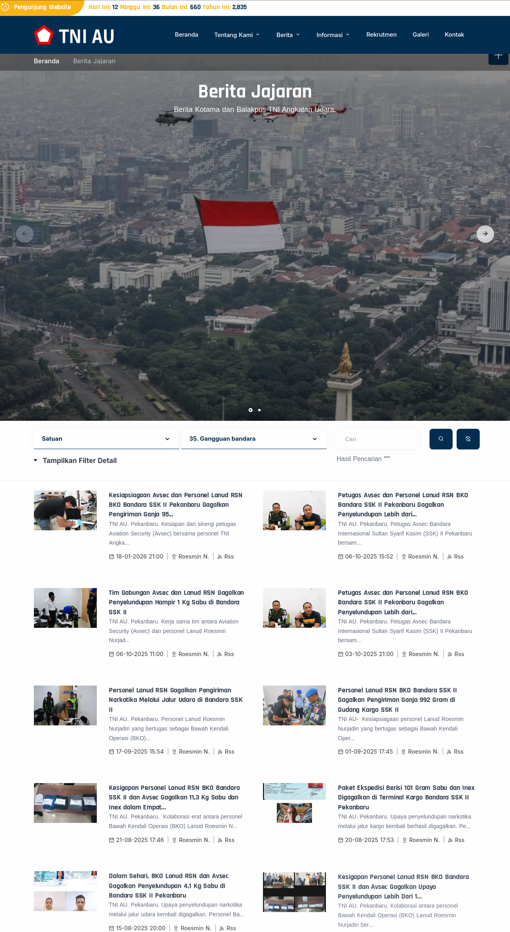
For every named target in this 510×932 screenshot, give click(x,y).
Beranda (186, 34)
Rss (225, 566)
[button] (485, 234)
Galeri (420, 34)
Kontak (454, 34)
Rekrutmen (381, 34)
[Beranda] (74, 34)
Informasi (334, 35)
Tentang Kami (237, 35)
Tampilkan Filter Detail (80, 461)
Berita (288, 35)
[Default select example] (106, 439)
